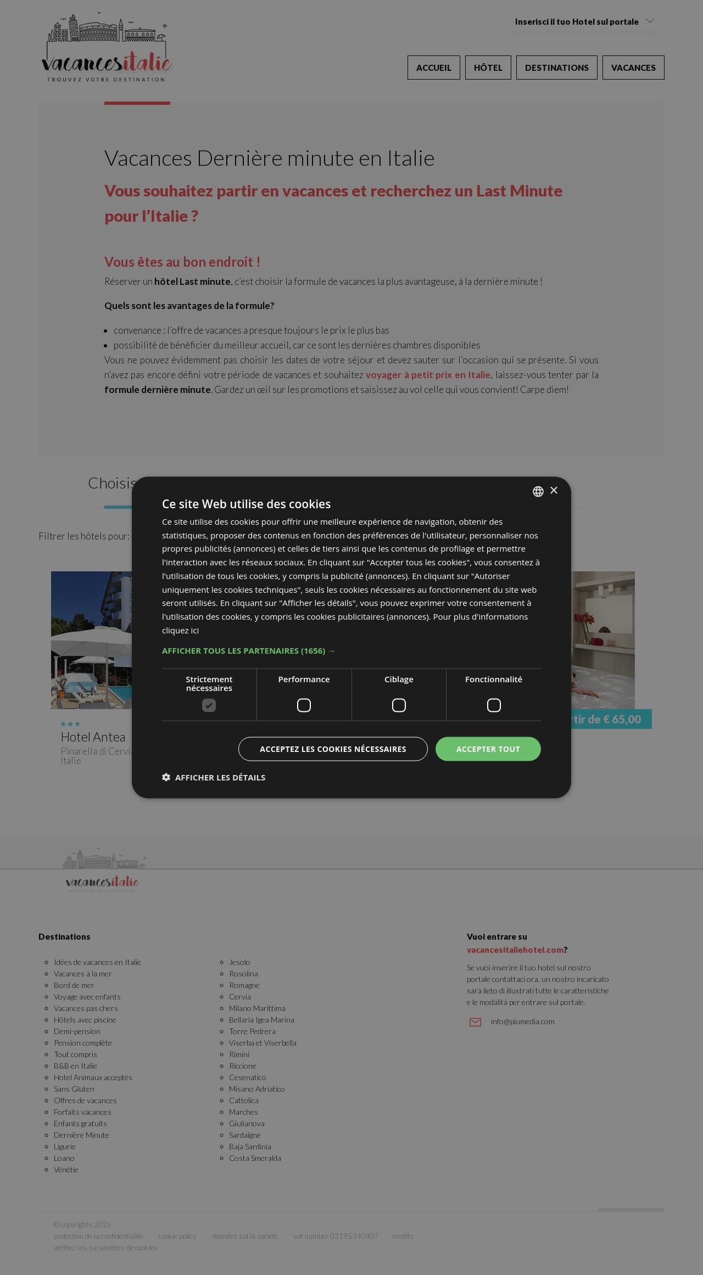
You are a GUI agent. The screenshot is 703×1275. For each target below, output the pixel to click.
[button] (351, 650)
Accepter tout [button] (488, 748)
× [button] (553, 491)
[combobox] (538, 491)
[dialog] (351, 637)
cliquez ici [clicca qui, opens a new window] (180, 629)
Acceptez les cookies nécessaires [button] (333, 748)
